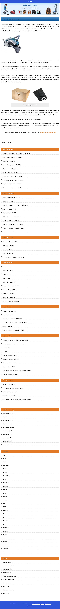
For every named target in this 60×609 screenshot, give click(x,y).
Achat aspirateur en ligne (9, 576)
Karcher (5, 496)
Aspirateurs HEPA (8, 420)
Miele (4, 507)
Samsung (5, 531)
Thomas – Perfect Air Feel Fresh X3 (12, 172)
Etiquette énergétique (9, 590)
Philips (5, 462)
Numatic (5, 520)
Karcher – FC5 (6, 347)
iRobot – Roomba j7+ (8, 270)
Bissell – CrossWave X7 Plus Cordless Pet (13, 344)
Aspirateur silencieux (8, 427)
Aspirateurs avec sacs (9, 413)
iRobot (5, 493)
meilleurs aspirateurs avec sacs (48, 132)
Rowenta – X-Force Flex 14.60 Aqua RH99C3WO (15, 322)
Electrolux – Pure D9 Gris (9, 232)
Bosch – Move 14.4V (8, 249)
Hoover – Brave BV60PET (9, 209)
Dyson (5, 455)
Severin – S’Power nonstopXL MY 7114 (13, 184)
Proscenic (5, 527)
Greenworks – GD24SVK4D (10, 315)
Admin (30, 606)
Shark (4, 538)
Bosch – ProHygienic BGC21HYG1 (12, 165)
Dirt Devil (6, 482)
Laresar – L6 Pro (7, 278)
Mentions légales (36, 604)
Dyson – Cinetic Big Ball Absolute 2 (12, 187)
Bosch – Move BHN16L (9, 253)
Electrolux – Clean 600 (8, 201)
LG (4, 503)
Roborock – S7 (6, 274)
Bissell (5, 472)
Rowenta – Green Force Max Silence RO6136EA (15, 205)
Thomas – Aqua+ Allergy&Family (11, 359)
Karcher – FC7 (6, 351)
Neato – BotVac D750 (8, 293)
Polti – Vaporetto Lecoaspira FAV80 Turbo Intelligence (17, 370)
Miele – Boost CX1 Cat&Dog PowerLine (13, 176)
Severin (5, 534)
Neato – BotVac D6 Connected (11, 301)
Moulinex (5, 510)
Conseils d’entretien (8, 579)
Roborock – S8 (6, 267)
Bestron (5, 469)
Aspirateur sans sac (8, 149)
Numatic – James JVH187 (9, 213)
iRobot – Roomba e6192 (9, 282)
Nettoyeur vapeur (8, 380)
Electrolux (6, 465)
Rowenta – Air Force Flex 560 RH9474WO (14, 330)
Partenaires (6, 593)
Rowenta (5, 458)
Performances (7, 572)
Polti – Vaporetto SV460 (9, 395)
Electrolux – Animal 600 (9, 161)
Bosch (4, 479)
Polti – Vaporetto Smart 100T (10, 392)
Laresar (5, 500)
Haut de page (48, 604)
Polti (4, 524)
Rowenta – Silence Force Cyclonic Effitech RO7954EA (17, 153)
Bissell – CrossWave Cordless (10, 374)
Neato (5, 513)
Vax (4, 552)
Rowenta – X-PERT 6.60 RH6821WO (12, 318)
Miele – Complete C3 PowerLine (11, 220)
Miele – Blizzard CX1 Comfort (10, 168)
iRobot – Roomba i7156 (9, 297)
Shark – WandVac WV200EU (10, 242)
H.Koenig (5, 486)
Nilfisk (5, 517)
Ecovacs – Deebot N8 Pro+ (10, 290)
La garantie (6, 586)
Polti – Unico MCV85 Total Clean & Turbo (13, 180)
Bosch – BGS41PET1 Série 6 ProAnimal (13, 157)
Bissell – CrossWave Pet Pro (10, 355)
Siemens (5, 541)
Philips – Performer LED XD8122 (11, 197)
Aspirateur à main (8, 237)
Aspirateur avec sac (8, 193)
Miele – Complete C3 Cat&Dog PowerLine (14, 228)
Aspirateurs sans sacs (8, 417)
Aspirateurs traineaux (9, 424)
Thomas (5, 545)
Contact (42, 604)
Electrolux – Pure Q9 (8, 326)
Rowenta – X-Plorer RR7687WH (11, 286)
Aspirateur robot (8, 262)
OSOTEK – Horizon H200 (9, 311)
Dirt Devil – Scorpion (8, 245)
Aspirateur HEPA (7, 569)
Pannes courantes (8, 583)
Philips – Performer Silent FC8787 (11, 216)
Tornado (5, 548)
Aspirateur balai (7, 307)
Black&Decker (7, 475)
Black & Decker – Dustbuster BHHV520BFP (14, 257)
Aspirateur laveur (8, 336)
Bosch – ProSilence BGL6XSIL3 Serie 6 (13, 224)
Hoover (5, 489)
